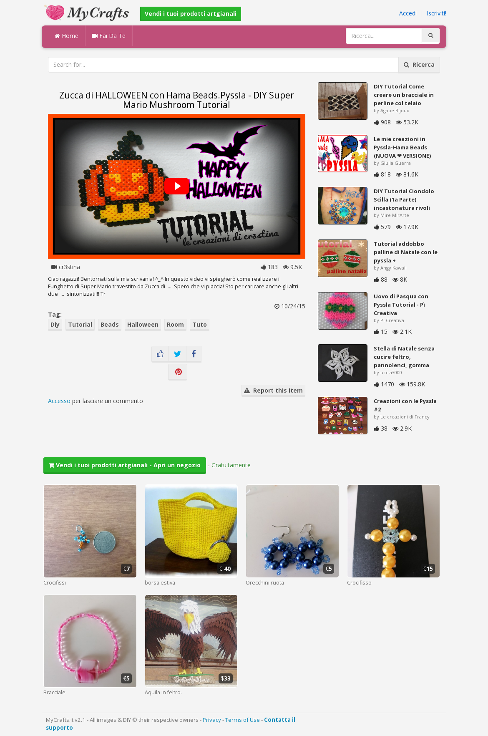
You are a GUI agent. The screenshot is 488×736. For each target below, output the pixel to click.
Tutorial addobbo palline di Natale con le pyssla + (406, 252)
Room (175, 324)
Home (66, 36)
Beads (110, 324)
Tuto (199, 324)
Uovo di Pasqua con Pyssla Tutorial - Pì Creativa (401, 304)
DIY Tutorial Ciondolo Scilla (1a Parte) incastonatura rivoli (404, 199)
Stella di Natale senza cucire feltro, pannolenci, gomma (404, 357)
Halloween (142, 324)
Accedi (408, 13)
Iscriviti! (436, 13)
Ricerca (419, 64)
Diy (55, 324)
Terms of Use (242, 719)
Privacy (212, 719)
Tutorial (80, 324)
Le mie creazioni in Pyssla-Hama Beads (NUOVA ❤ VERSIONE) (402, 147)
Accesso (59, 401)
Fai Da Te (109, 36)
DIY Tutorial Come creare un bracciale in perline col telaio (404, 95)
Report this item (273, 390)
